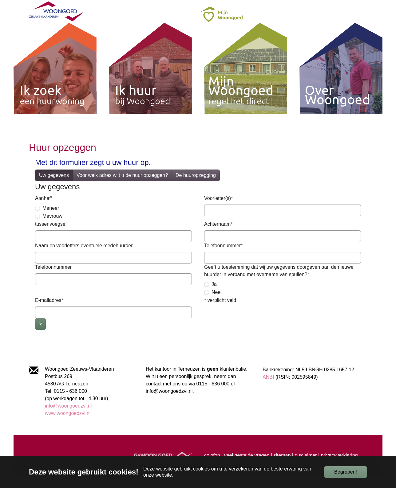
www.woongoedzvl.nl (68, 424)
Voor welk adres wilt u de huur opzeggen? (122, 186)
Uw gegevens (54, 186)
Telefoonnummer (223, 256)
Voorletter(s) (218, 209)
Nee (216, 303)
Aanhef (44, 209)
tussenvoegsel (50, 235)
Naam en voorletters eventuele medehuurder (84, 256)
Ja (214, 295)
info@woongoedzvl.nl (68, 417)
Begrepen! (345, 471)
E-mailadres (49, 311)
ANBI (268, 388)
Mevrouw (52, 227)
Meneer (50, 219)
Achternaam (218, 235)
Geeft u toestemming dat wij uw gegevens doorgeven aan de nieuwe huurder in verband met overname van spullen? (279, 281)
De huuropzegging (196, 186)
